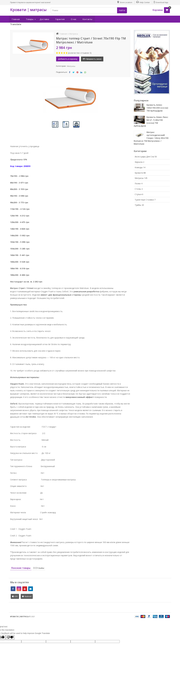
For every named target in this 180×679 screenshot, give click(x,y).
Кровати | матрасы (19, 616)
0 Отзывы (38, 567)
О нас (73, 19)
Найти (122, 10)
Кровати (140, 172)
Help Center (143, 2)
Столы (139, 188)
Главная (16, 19)
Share (69, 72)
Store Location (124, 2)
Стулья (139, 194)
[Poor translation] (10, 637)
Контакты (87, 19)
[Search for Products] (89, 10)
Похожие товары (20, 567)
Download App (161, 2)
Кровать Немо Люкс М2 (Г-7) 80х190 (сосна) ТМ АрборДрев (151, 121)
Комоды (140, 167)
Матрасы (71, 66)
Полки (138, 183)
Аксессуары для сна (146, 156)
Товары (29, 19)
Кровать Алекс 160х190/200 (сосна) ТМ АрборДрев (157, 107)
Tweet (73, 72)
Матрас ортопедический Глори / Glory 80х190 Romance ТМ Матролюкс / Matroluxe (151, 138)
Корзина (157, 10)
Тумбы (139, 205)
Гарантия (59, 19)
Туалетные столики (145, 199)
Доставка (44, 19)
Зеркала (139, 162)
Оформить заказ (92, 59)
